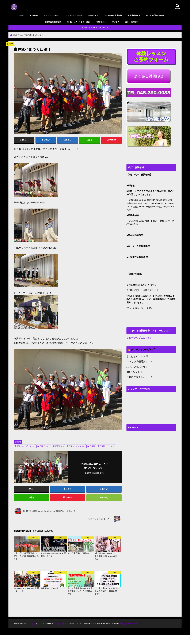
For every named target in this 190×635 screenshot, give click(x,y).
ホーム (21, 15)
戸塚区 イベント (107, 446)
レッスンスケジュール (72, 15)
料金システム (92, 15)
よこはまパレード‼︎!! (136, 356)
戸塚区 (92, 446)
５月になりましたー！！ (138, 375)
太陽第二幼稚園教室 (53, 22)
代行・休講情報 (131, 22)
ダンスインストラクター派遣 (78, 22)
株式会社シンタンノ (22, 625)
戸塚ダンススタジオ (77, 446)
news (19, 442)
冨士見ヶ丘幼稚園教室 (155, 15)
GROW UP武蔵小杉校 (113, 15)
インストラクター (51, 15)
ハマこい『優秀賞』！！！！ (140, 360)
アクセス (115, 22)
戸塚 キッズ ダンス (26, 446)
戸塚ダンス (59, 446)
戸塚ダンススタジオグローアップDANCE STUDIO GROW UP (97, 625)
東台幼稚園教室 (134, 15)
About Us (34, 15)
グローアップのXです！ (138, 337)
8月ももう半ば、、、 (137, 370)
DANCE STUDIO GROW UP (95, 27)
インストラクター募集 (45, 625)
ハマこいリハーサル (136, 365)
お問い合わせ (101, 22)
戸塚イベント (44, 446)
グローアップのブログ (142, 349)
